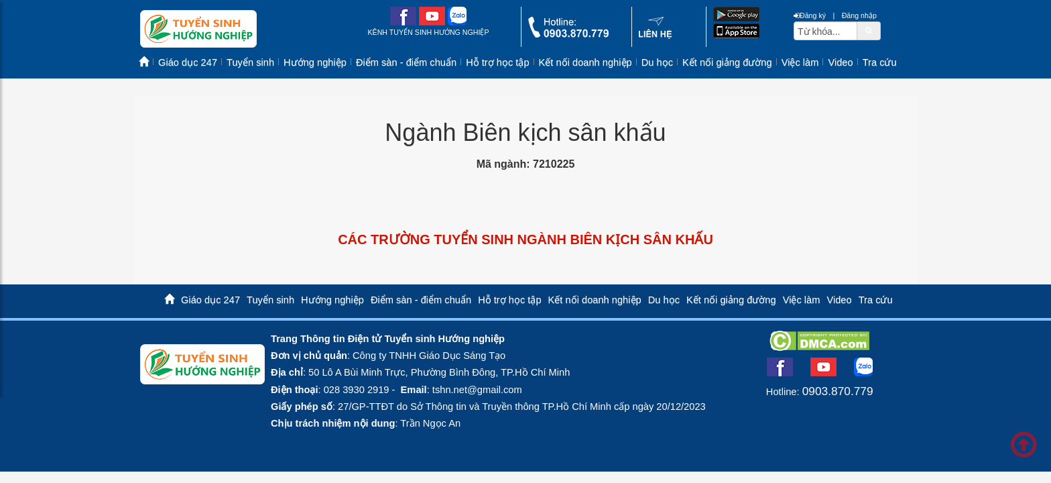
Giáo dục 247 (187, 62)
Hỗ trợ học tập (497, 62)
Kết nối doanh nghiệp (585, 62)
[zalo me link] (457, 22)
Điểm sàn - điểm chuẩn (406, 62)
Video (840, 62)
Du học (657, 62)
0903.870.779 (837, 391)
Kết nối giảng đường (727, 62)
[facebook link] (403, 22)
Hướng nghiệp (315, 62)
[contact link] (655, 36)
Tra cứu (880, 62)
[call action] (568, 35)
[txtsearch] (825, 30)
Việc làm (800, 62)
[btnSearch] (868, 30)
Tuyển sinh (250, 62)
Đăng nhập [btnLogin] (859, 15)
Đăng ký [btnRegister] (810, 15)
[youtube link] (432, 22)
